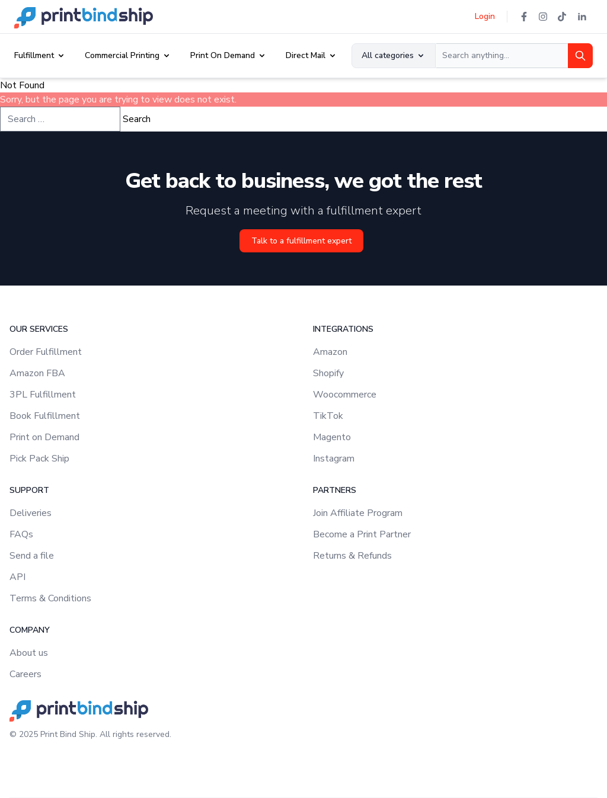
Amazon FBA (37, 373)
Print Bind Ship (67, 734)
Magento (332, 437)
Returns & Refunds (352, 555)
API (17, 577)
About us (28, 652)
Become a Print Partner (362, 534)
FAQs (21, 534)
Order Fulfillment (45, 351)
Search (137, 119)
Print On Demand (222, 55)
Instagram (333, 458)
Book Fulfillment (44, 415)
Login (485, 16)
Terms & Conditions (50, 598)
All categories (394, 55)
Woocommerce (344, 394)
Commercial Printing (122, 55)
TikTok (328, 415)
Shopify (328, 373)
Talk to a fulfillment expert (301, 240)
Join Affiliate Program (357, 513)
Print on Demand (44, 437)
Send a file (31, 555)
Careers (25, 674)
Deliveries (30, 513)
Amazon (330, 351)
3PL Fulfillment (42, 394)
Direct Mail (305, 55)
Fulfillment (34, 55)
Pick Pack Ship (39, 458)
